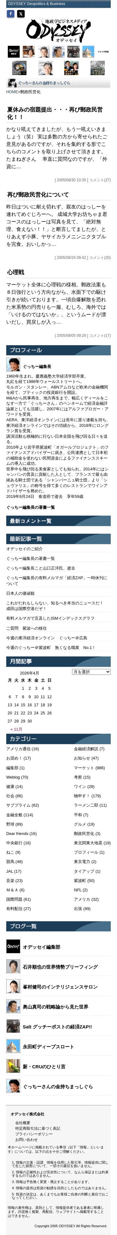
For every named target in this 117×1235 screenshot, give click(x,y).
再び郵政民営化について (38, 195)
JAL (9, 871)
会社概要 (22, 1123)
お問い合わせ (26, 1139)
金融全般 (14, 815)
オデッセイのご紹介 (24, 548)
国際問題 (14, 899)
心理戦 (15, 272)
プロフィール (86, 852)
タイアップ (84, 871)
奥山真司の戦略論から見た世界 (55, 1006)
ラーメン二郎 (86, 805)
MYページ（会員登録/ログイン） (78, 11)
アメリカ (82, 899)
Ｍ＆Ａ (12, 890)
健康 (10, 786)
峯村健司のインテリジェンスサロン (60, 986)
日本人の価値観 (20, 593)
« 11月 (16, 729)
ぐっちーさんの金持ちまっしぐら (58, 1086)
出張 (78, 908)
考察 (78, 777)
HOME (12, 92)
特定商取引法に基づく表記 (37, 1128)
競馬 (10, 861)
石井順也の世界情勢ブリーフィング (60, 967)
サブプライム (18, 805)
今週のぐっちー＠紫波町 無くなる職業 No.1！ (51, 647)
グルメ (80, 824)
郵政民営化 (84, 833)
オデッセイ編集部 (41, 947)
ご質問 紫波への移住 (26, 628)
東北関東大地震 (88, 843)
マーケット (84, 767)
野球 (10, 824)
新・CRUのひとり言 (44, 1066)
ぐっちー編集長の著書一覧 (30, 558)
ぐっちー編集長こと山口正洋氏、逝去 (40, 568)
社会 (10, 796)
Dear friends (17, 833)
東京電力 (82, 861)
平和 (78, 815)
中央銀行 (14, 843)
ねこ (10, 852)
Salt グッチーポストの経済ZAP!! (57, 1026)
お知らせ (82, 758)
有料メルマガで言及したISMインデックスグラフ (50, 618)
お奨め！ (14, 758)
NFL (77, 890)
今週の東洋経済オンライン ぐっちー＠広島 (46, 638)
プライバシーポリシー (34, 1134)
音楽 (10, 880)
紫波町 (80, 880)
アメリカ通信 (18, 748)
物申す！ (82, 796)
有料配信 (14, 908)
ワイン (80, 786)
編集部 (12, 767)
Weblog (13, 777)
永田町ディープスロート (48, 1046)
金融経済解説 (86, 748)
